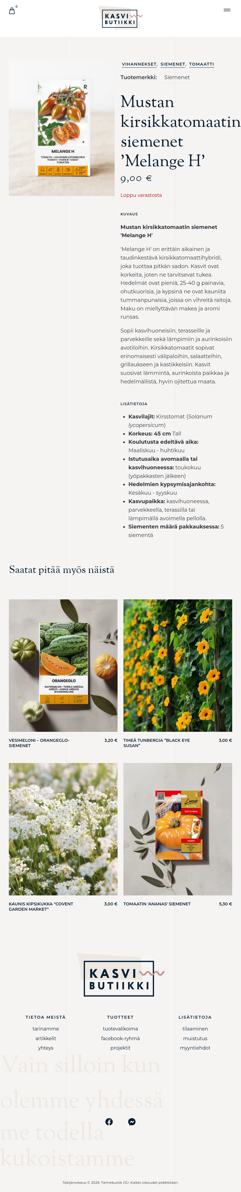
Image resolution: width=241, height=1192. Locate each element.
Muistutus (195, 1038)
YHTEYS (45, 1048)
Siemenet (172, 64)
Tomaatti (201, 64)
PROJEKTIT (120, 1048)
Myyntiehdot (195, 1048)
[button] (227, 10)
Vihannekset (139, 64)
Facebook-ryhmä (120, 1038)
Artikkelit (46, 1038)
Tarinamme (46, 1029)
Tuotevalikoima (120, 1029)
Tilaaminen (195, 1029)
